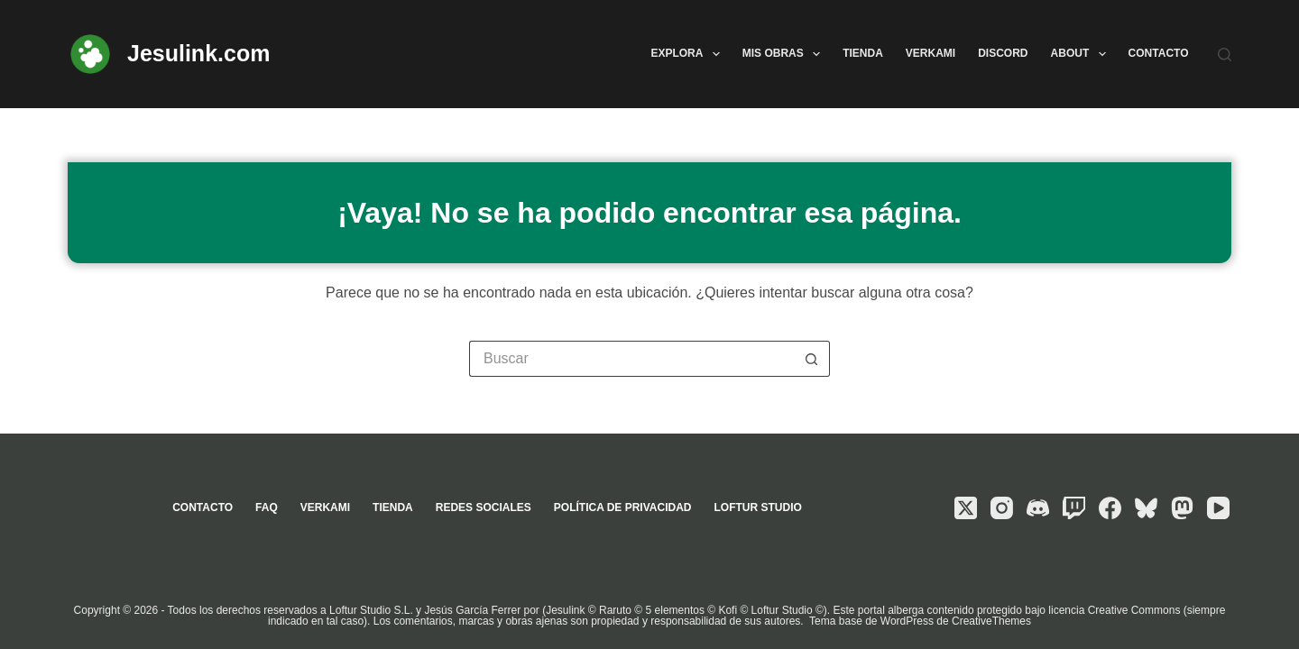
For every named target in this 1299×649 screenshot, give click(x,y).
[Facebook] (1110, 508)
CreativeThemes (991, 621)
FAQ (266, 507)
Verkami (930, 53)
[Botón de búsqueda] (812, 359)
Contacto (1159, 53)
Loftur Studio (757, 507)
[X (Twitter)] (965, 508)
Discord (1002, 53)
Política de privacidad (623, 507)
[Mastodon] (1182, 508)
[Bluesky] (1146, 508)
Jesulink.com (198, 53)
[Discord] (1038, 508)
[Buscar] (1224, 54)
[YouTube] (1218, 508)
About (1082, 54)
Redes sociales (483, 507)
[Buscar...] (631, 359)
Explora (688, 54)
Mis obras (784, 54)
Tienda (863, 53)
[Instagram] (1001, 508)
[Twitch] (1074, 508)
